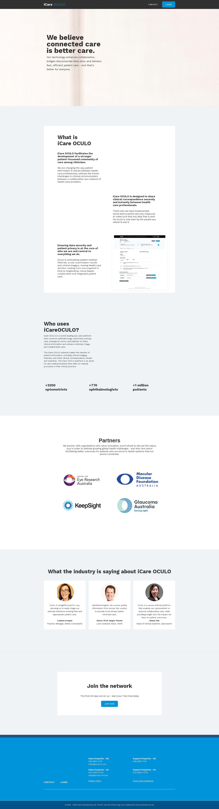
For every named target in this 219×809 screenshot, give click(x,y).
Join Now (109, 704)
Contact (153, 4)
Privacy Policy (94, 781)
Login (169, 4)
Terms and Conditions (143, 781)
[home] (54, 4)
